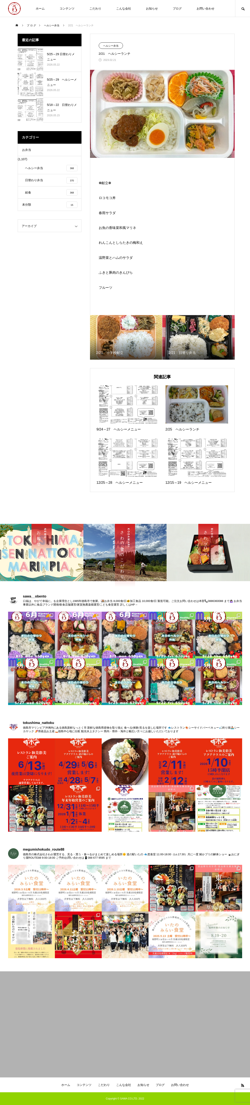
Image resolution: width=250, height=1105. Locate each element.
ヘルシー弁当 (111, 45)
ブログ (177, 8)
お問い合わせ (205, 8)
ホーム (40, 8)
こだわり (95, 8)
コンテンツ (67, 8)
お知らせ (152, 8)
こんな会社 (123, 8)
